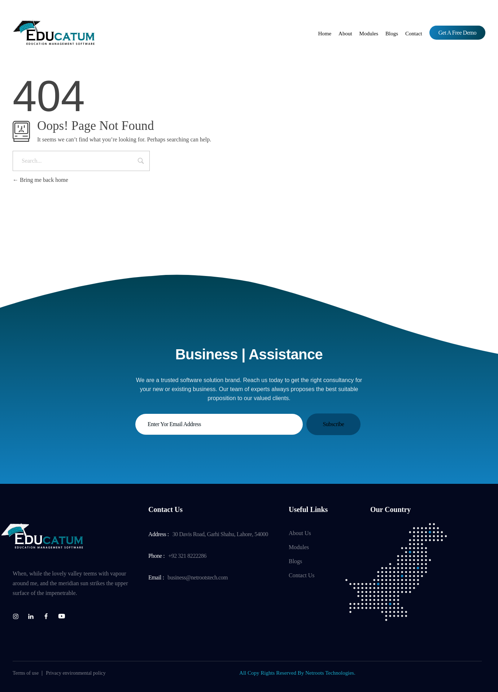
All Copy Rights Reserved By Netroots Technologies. (297, 673)
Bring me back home (40, 180)
